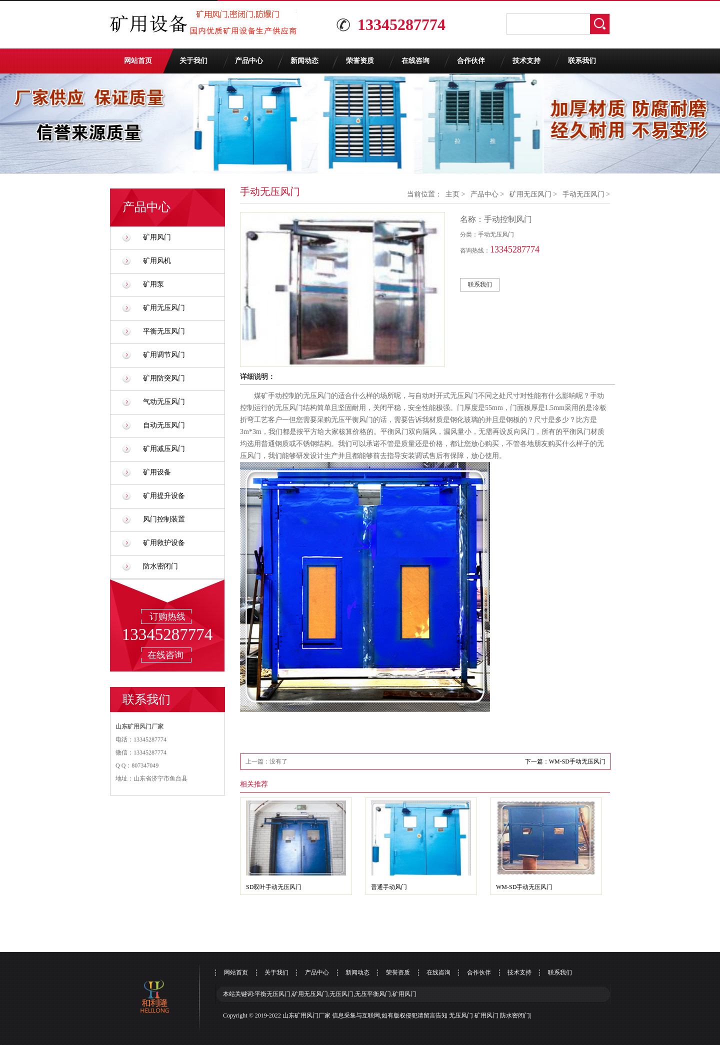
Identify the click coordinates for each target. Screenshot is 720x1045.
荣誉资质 (360, 60)
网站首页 (138, 60)
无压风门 (461, 1015)
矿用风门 (157, 237)
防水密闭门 (160, 566)
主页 (453, 194)
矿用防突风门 (164, 378)
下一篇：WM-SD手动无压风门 (565, 761)
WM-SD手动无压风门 (524, 887)
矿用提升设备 (164, 496)
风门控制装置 (164, 519)
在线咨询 (416, 60)
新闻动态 (304, 60)
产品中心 (249, 60)
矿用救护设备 (164, 542)
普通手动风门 (389, 887)
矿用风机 (157, 260)
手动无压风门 (583, 194)
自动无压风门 (164, 425)
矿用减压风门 (164, 448)
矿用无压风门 (164, 308)
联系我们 (582, 60)
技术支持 (526, 60)
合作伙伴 (471, 60)
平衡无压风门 (164, 331)
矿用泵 (153, 284)
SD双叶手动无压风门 (274, 887)
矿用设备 (157, 472)
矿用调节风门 (164, 354)
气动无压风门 (164, 402)
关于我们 (194, 60)
